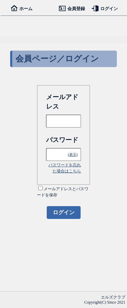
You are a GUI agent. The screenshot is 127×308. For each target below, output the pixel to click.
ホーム (22, 8)
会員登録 (72, 8)
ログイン (105, 8)
